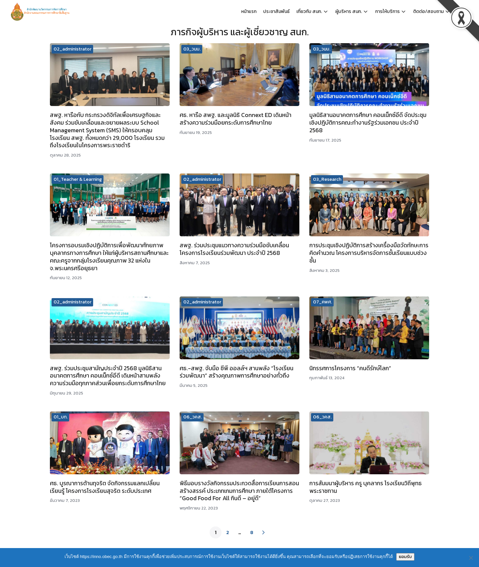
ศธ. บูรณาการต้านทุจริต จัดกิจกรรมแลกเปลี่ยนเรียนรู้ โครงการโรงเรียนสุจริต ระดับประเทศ (105, 487)
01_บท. (61, 416)
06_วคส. (192, 416)
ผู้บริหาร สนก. (348, 11)
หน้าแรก (248, 11)
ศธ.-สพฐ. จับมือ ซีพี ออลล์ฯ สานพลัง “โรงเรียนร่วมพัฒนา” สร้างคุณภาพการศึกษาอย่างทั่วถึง (236, 372)
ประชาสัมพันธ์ (276, 11)
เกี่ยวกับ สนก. (309, 11)
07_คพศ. (322, 301)
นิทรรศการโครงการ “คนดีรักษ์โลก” (350, 368)
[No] (470, 557)
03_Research (327, 179)
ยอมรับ (405, 556)
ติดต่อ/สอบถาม (428, 11)
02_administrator (72, 49)
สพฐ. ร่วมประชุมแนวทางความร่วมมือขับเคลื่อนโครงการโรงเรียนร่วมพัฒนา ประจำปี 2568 (234, 249)
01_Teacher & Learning (78, 179)
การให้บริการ (387, 11)
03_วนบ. (192, 49)
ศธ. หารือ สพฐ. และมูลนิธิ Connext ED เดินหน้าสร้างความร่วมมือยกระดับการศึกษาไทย (235, 119)
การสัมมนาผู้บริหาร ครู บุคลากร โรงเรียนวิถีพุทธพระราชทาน (365, 487)
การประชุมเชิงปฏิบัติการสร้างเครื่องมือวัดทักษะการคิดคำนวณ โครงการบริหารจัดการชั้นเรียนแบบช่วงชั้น (368, 253)
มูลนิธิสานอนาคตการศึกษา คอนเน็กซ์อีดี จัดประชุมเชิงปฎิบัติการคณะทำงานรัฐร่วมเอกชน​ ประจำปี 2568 (367, 123)
